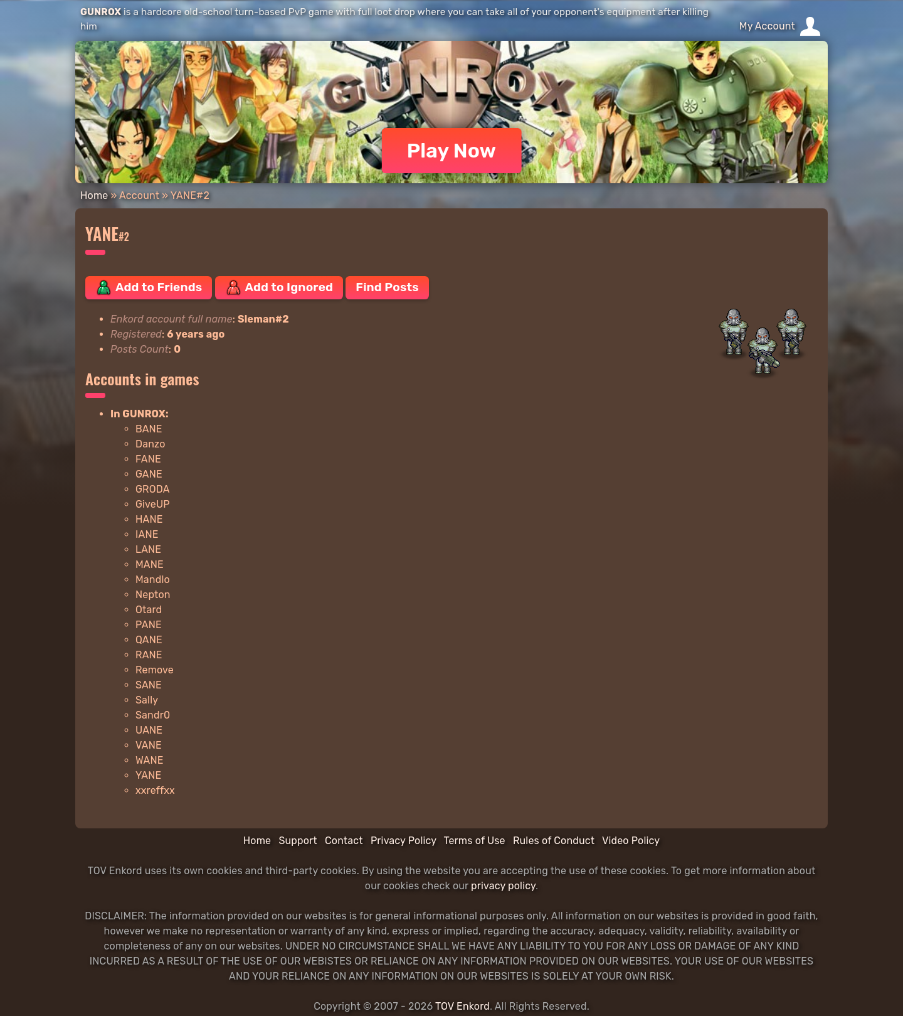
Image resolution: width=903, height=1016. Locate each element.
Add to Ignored (279, 287)
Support (297, 841)
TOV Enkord (462, 1006)
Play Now (452, 151)
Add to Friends (148, 287)
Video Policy (631, 841)
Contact (344, 841)
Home (94, 195)
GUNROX (100, 12)
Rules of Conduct (553, 841)
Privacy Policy (403, 841)
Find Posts (387, 287)
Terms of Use (474, 841)
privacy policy (503, 886)
